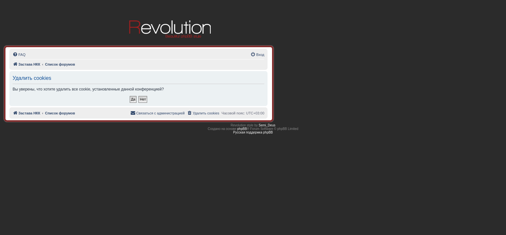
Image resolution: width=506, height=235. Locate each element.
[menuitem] (19, 55)
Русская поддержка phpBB (253, 132)
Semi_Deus (267, 125)
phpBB (242, 129)
